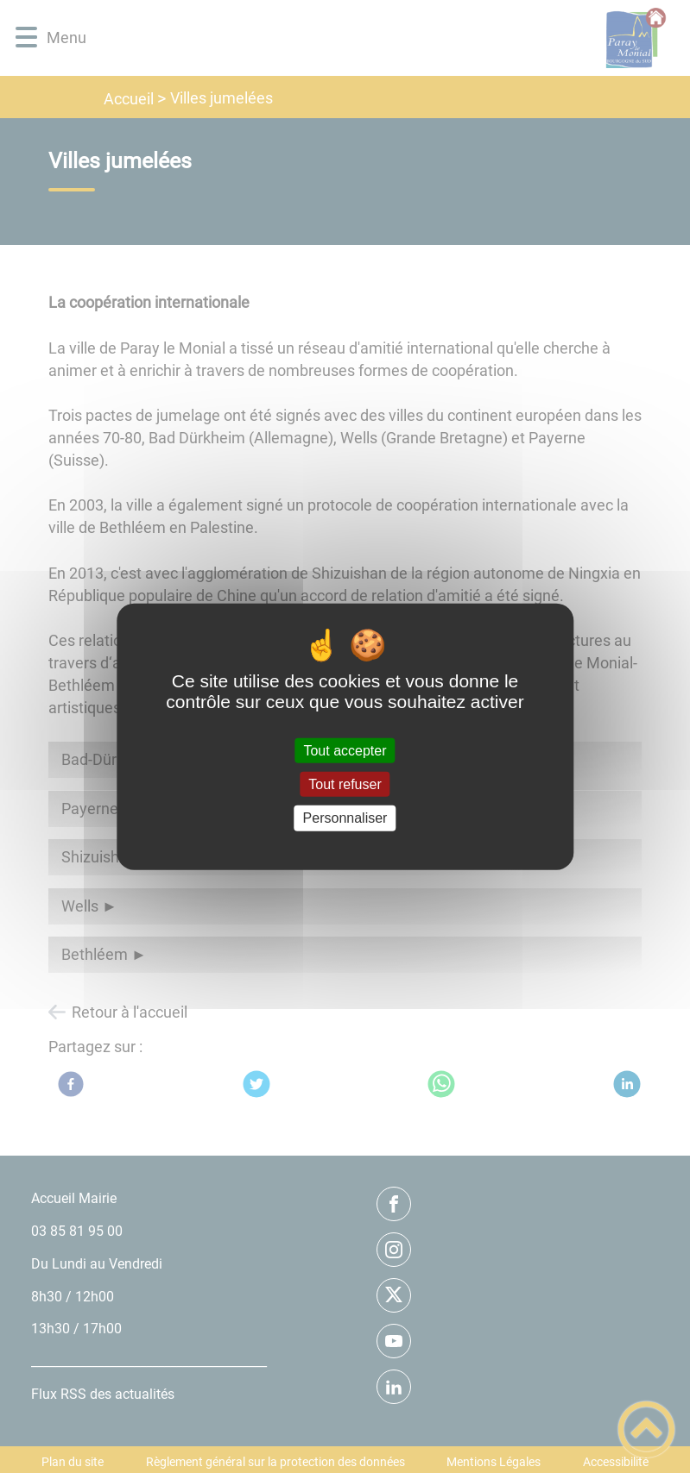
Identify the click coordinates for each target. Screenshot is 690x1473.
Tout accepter (344, 750)
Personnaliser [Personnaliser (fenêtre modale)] (345, 818)
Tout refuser (344, 784)
